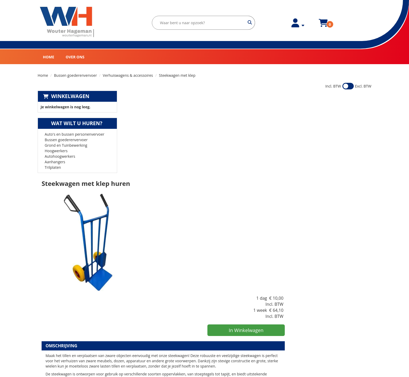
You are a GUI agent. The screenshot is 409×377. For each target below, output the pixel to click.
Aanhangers (55, 161)
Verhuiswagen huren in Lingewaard (238, 310)
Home (48, 56)
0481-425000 (55, 333)
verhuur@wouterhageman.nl (68, 339)
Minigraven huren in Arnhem (233, 337)
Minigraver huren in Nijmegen (234, 352)
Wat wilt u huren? (72, 123)
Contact (131, 321)
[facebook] (47, 352)
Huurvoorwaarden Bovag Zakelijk (153, 331)
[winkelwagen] (321, 25)
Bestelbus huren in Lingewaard (235, 316)
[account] (296, 25)
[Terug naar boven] (204, 276)
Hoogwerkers (56, 150)
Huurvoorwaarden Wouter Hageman (156, 326)
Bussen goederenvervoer (75, 75)
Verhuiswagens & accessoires (128, 75)
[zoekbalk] (201, 23)
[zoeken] (248, 23)
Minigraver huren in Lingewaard (235, 321)
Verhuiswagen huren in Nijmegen (237, 342)
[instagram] (59, 352)
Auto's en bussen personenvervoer (74, 134)
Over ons (75, 56)
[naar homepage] (67, 21)
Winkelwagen (70, 96)
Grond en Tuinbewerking (66, 145)
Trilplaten (53, 167)
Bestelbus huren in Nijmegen (233, 347)
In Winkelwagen (329, 137)
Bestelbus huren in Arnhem (232, 331)
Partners (132, 316)
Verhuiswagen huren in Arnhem (235, 326)
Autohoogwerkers (60, 156)
